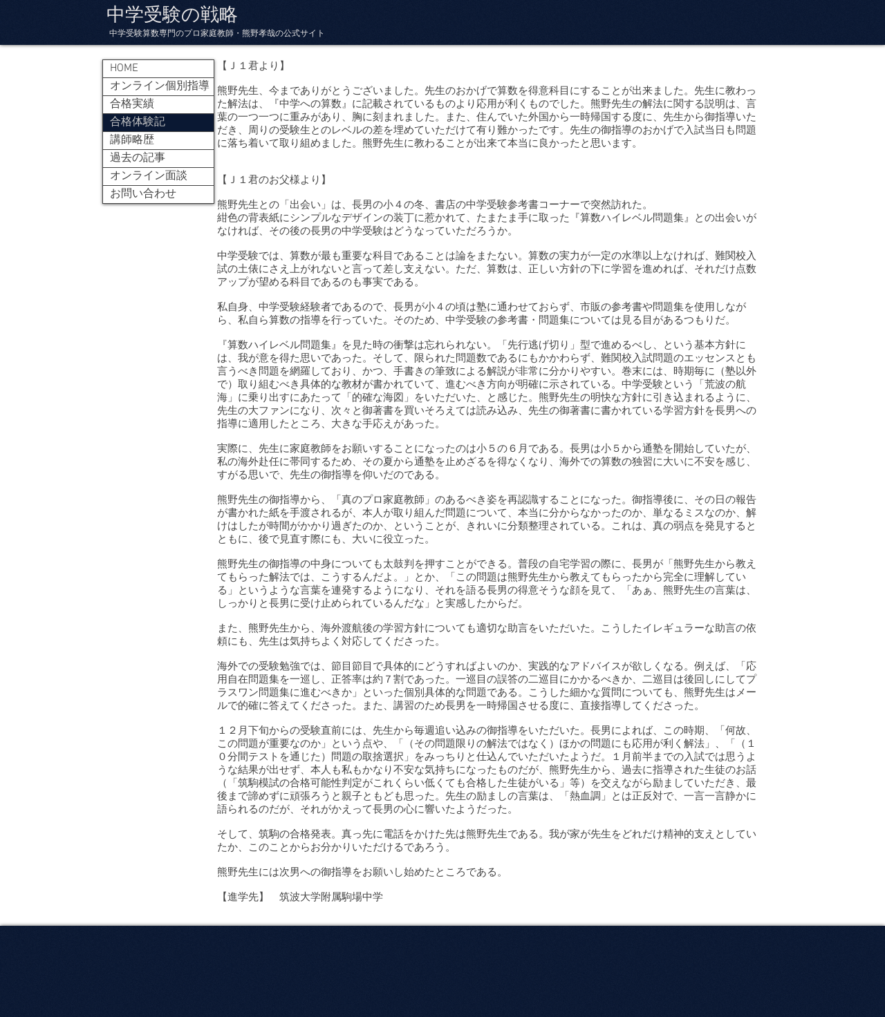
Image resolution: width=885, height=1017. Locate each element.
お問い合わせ (143, 194)
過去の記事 (137, 158)
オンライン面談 (148, 176)
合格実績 (132, 104)
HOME (124, 68)
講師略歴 (132, 140)
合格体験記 (137, 122)
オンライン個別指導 (159, 86)
